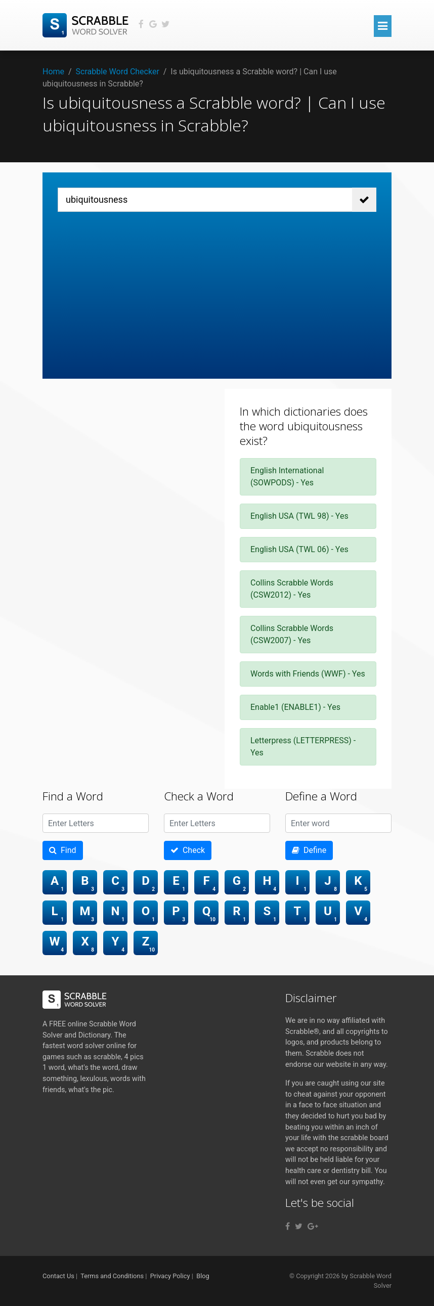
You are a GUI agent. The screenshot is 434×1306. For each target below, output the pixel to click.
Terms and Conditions (112, 1276)
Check (187, 850)
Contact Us (58, 1276)
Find (62, 850)
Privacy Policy (170, 1276)
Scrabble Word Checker (117, 71)
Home (53, 71)
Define (309, 850)
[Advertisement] (217, 287)
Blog (202, 1276)
